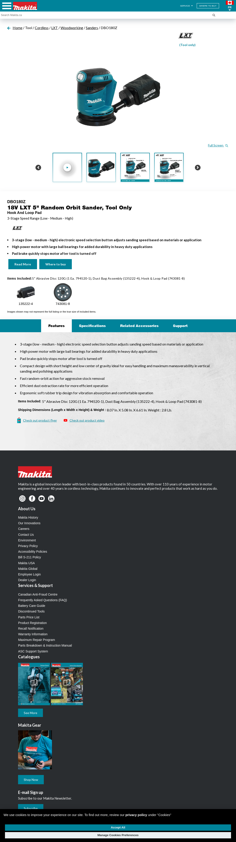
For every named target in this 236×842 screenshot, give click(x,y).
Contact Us (26, 534)
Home (17, 28)
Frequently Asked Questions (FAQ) (42, 600)
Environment (27, 540)
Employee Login (29, 574)
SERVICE (186, 6)
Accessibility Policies (32, 551)
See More (30, 713)
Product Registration (32, 623)
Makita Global (27, 569)
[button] (230, 6)
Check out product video (87, 420)
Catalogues (29, 656)
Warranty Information (32, 634)
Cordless (42, 28)
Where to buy (55, 264)
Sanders (92, 28)
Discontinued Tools (31, 611)
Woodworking (72, 28)
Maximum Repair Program (36, 640)
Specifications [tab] (92, 325)
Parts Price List (28, 617)
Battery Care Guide (31, 606)
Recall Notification (30, 628)
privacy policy (136, 815)
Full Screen (218, 145)
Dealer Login (27, 580)
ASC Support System (33, 651)
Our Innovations (29, 523)
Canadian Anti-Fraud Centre (37, 594)
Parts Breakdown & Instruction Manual (45, 645)
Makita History (28, 517)
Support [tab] (180, 325)
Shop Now (31, 780)
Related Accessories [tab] (139, 325)
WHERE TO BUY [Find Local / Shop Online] (208, 6)
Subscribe (31, 808)
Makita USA (26, 563)
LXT (54, 28)
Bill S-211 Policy (29, 557)
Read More (22, 264)
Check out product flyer (40, 420)
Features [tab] (56, 325)
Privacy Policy (28, 546)
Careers (23, 529)
